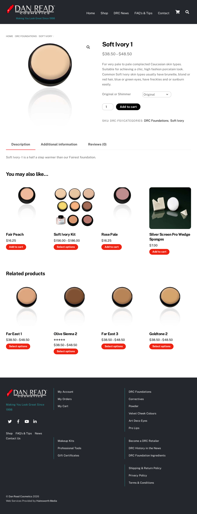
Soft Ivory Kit (64, 234)
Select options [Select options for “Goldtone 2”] (161, 346)
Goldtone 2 (158, 333)
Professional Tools (69, 447)
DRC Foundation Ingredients (147, 455)
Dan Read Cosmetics (20, 496)
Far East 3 (109, 333)
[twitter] (10, 420)
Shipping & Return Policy (145, 467)
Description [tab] (20, 144)
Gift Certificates (68, 455)
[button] (88, 46)
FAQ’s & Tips (143, 13)
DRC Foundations (26, 36)
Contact (163, 13)
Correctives (136, 398)
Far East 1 (14, 333)
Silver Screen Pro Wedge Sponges (169, 236)
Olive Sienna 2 (65, 333)
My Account (65, 391)
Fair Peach (14, 234)
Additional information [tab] (59, 144)
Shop (104, 13)
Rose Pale (109, 234)
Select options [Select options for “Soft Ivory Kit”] (66, 246)
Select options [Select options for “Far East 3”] (114, 346)
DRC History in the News (145, 447)
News (38, 433)
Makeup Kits (66, 440)
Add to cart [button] (16, 246)
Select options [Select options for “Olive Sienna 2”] (66, 351)
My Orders (65, 398)
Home (90, 13)
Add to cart (128, 106)
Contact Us (13, 438)
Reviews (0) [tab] (97, 144)
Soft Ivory (45, 36)
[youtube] (27, 420)
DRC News (121, 13)
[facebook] (18, 420)
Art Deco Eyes (138, 420)
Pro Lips (134, 427)
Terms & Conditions (141, 482)
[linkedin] (35, 420)
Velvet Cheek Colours (142, 413)
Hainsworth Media (46, 500)
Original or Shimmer (116, 94)
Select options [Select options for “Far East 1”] (18, 346)
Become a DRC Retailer (144, 440)
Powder (134, 405)
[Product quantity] (107, 106)
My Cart (63, 405)
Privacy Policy (138, 475)
